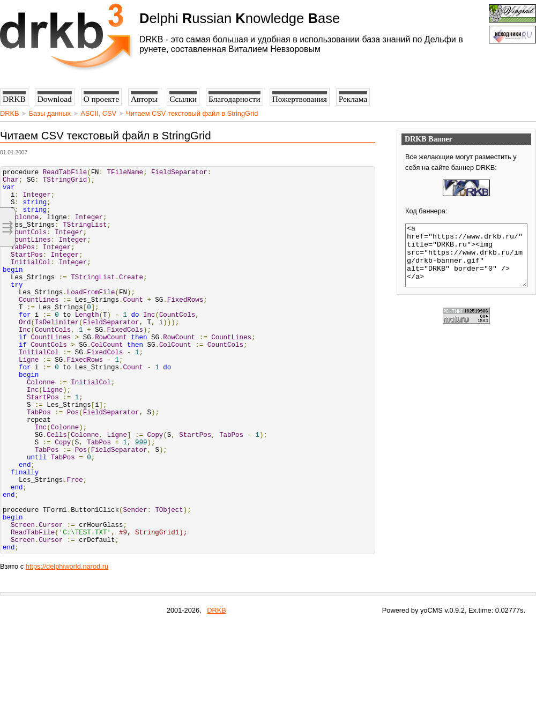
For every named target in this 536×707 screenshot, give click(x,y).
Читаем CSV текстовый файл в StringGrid (192, 113)
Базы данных (50, 113)
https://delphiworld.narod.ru (67, 648)
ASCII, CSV (98, 113)
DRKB (9, 113)
